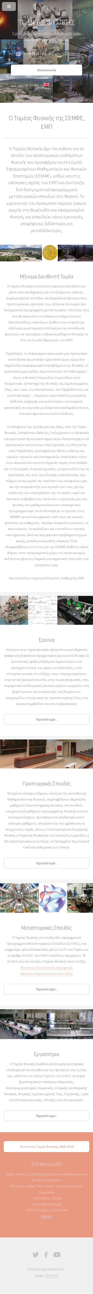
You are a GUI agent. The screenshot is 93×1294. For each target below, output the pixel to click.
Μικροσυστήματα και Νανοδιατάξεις (47, 973)
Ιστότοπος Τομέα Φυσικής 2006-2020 (47, 1146)
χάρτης (46, 1216)
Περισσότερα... (47, 719)
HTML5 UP (51, 1276)
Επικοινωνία (46, 70)
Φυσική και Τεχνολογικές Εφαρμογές (46, 967)
